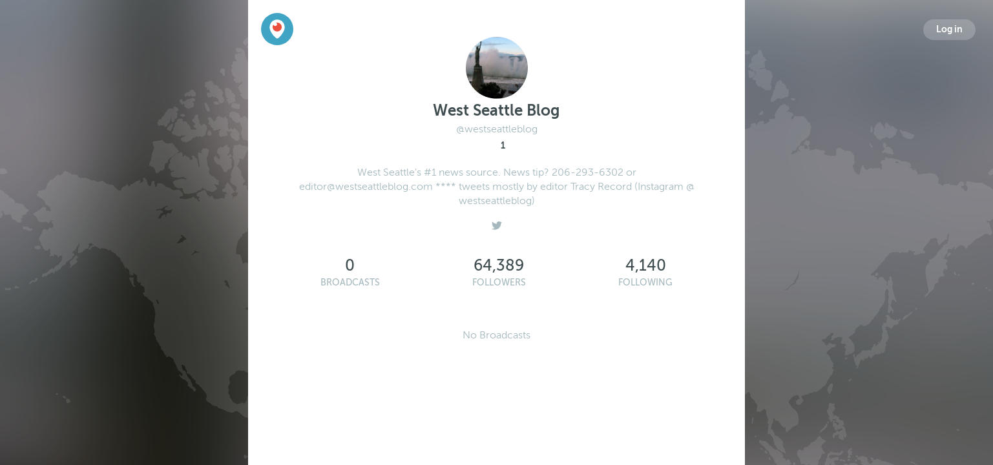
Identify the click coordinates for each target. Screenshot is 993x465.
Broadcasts (350, 282)
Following (645, 282)
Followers (499, 282)
